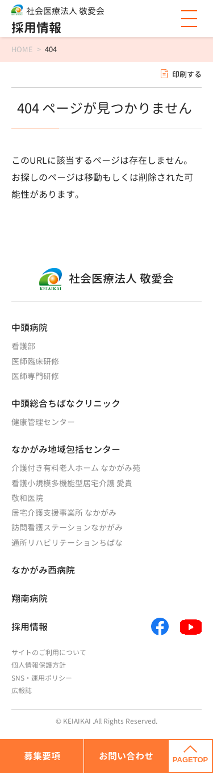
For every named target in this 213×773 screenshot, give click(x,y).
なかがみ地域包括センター (65, 449)
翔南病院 (29, 598)
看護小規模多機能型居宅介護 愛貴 (71, 483)
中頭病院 (29, 327)
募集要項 (42, 756)
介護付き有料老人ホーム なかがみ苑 (75, 467)
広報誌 (21, 690)
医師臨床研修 (35, 361)
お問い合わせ (126, 756)
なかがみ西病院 (43, 570)
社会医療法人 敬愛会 (65, 11)
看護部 (23, 346)
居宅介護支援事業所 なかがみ (63, 512)
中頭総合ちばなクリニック (65, 403)
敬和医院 (27, 497)
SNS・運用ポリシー (41, 678)
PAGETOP (190, 754)
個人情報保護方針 (38, 665)
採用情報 (36, 27)
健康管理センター (43, 422)
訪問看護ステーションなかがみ (67, 527)
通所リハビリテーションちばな (67, 542)
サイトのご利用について (48, 652)
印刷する (187, 74)
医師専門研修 (35, 376)
